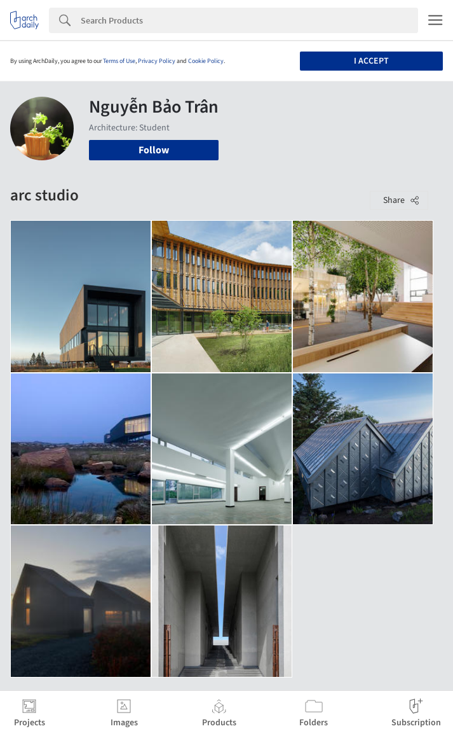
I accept (371, 61)
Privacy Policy (156, 61)
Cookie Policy (206, 61)
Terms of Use (119, 61)
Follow (154, 150)
